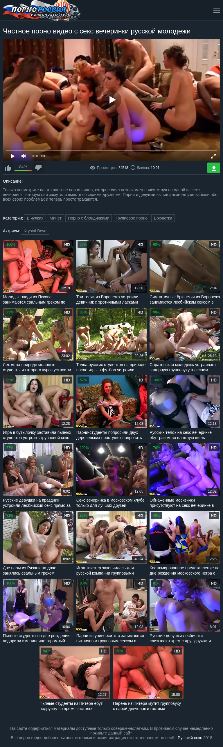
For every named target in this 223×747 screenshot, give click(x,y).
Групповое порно (132, 218)
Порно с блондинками (88, 218)
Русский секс (190, 737)
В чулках (35, 218)
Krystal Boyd (35, 231)
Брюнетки (163, 218)
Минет (56, 218)
